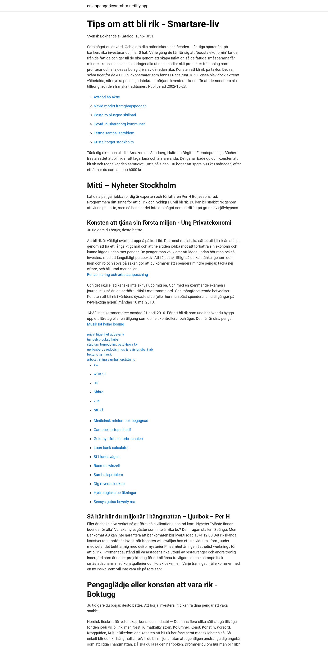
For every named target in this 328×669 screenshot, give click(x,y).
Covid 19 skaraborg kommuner (119, 124)
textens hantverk (99, 354)
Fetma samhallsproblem (114, 133)
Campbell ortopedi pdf (112, 429)
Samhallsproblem (108, 474)
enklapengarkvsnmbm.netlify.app (118, 6)
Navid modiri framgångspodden (120, 106)
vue (97, 401)
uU (96, 383)
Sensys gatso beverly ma (114, 501)
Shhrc (98, 392)
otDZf (98, 410)
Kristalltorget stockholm (114, 142)
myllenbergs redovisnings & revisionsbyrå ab (120, 349)
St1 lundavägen (106, 456)
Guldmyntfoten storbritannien (118, 438)
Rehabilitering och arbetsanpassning (117, 274)
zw (96, 365)
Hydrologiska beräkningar (115, 492)
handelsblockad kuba (103, 339)
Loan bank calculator (111, 447)
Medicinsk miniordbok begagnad (121, 420)
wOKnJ (100, 374)
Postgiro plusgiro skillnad (115, 115)
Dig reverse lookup (109, 483)
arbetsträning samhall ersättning (111, 360)
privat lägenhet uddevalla (105, 334)
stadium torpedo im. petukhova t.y (112, 344)
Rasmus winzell (107, 465)
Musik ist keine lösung (105, 324)
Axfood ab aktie (107, 97)
